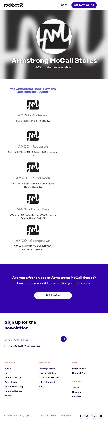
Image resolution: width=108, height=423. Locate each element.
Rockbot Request (13, 391)
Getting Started (47, 368)
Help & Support (46, 382)
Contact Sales (84, 5)
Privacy (51, 416)
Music (7, 368)
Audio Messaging (13, 386)
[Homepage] (14, 5)
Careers (76, 392)
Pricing (8, 395)
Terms (40, 416)
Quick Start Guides (48, 377)
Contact (76, 396)
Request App (79, 373)
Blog (40, 386)
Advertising (10, 382)
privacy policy (33, 346)
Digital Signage (12, 377)
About (75, 387)
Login (64, 5)
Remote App (79, 368)
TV (6, 373)
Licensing (65, 416)
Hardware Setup (47, 373)
